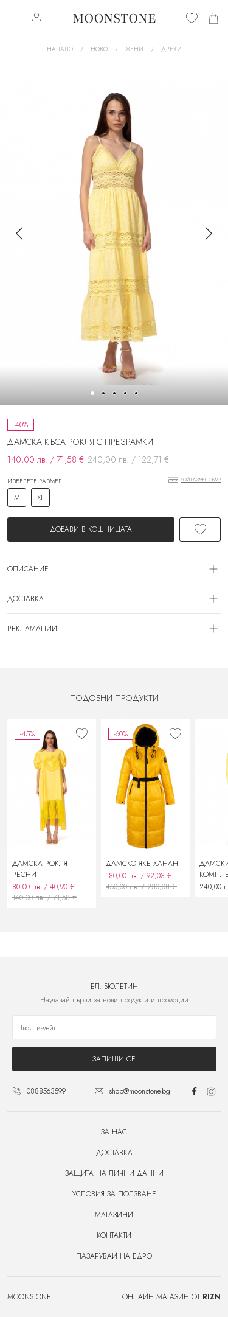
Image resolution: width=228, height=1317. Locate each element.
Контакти (114, 1235)
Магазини (114, 1214)
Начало (60, 49)
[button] (92, 393)
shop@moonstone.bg (139, 1091)
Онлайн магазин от (171, 1296)
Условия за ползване (114, 1194)
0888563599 (46, 1091)
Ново (99, 49)
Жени (134, 49)
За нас (114, 1132)
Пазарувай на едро (114, 1256)
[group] (114, 233)
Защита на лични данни (114, 1173)
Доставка (114, 1152)
